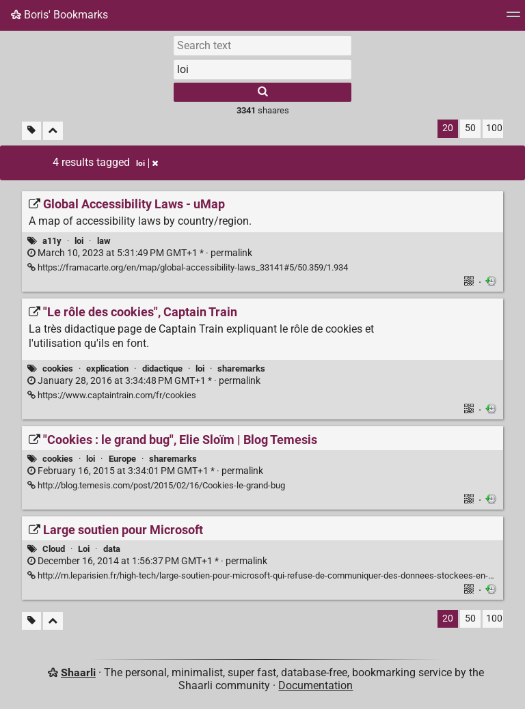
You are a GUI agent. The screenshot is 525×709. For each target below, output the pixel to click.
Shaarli (78, 672)
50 (470, 128)
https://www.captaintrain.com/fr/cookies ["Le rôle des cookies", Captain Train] (111, 395)
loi (79, 241)
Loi (84, 549)
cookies (57, 368)
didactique (162, 368)
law (104, 241)
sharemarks (241, 368)
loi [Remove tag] (147, 163)
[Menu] (513, 18)
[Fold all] (53, 131)
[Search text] (262, 45)
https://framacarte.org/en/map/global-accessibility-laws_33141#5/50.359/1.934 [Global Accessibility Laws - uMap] (187, 267)
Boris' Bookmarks (59, 14)
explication (107, 368)
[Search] (262, 92)
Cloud (53, 549)
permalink (139, 253)
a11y (52, 241)
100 (494, 128)
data (111, 549)
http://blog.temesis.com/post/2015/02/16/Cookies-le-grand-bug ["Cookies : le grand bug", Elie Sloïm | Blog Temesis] (156, 485)
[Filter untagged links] (31, 131)
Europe (122, 459)
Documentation (315, 685)
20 (447, 128)
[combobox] (262, 69)
